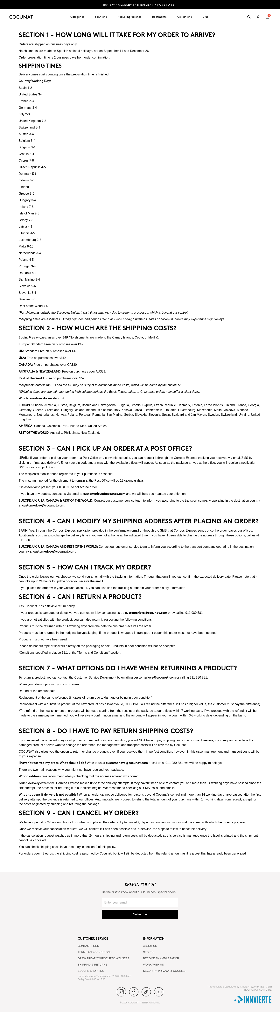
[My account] (258, 17)
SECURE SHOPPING (91, 970)
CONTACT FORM (88, 945)
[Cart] (267, 17)
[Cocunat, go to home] (21, 17)
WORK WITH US (153, 964)
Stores (148, 952)
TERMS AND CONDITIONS (94, 952)
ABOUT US (150, 945)
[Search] (249, 17)
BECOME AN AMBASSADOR (161, 958)
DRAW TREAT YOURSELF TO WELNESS (103, 958)
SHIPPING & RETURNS (92, 964)
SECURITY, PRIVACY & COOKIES (164, 970)
